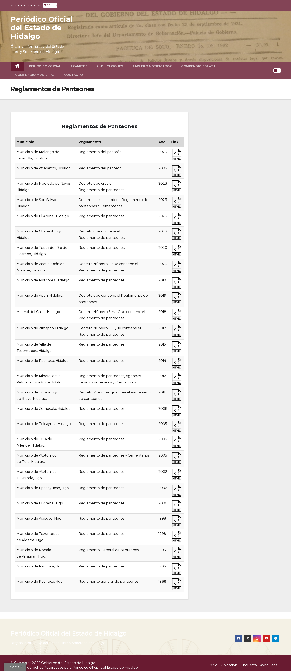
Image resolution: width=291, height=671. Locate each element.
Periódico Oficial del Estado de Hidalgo (42, 28)
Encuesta (249, 665)
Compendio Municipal (35, 75)
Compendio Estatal (199, 66)
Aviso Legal (269, 665)
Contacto (73, 75)
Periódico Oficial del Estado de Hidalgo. (105, 667)
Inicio (213, 665)
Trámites (78, 66)
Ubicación (229, 665)
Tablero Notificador (152, 66)
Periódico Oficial (45, 66)
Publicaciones (110, 66)
